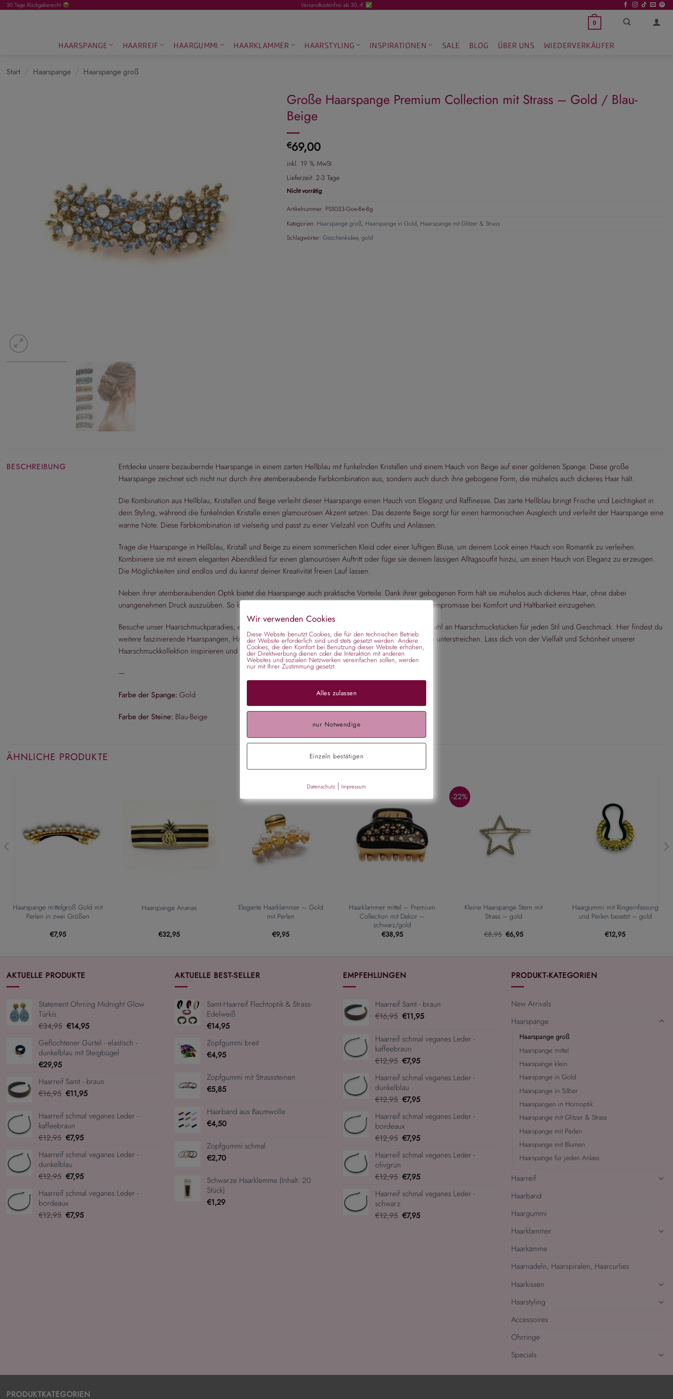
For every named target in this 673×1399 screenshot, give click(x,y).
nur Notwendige (336, 724)
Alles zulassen (336, 693)
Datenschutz (321, 786)
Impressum (353, 786)
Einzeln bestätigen (336, 756)
